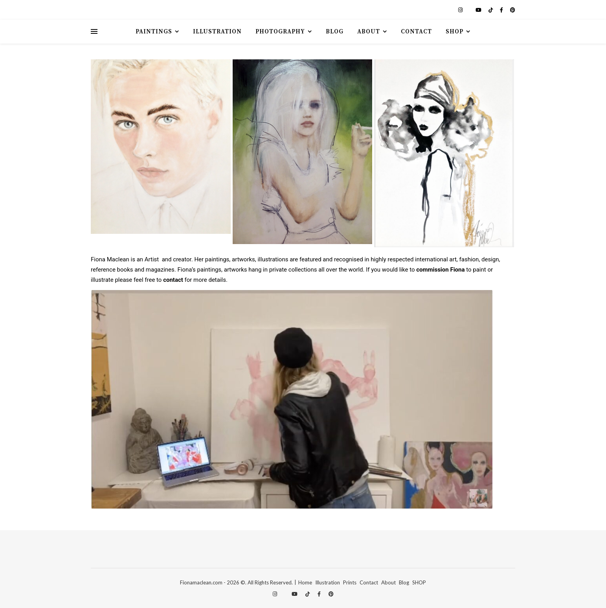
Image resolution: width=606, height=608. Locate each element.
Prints (349, 582)
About (368, 31)
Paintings (154, 31)
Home (305, 582)
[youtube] (479, 10)
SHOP (419, 582)
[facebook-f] (502, 10)
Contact (416, 31)
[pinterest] (512, 10)
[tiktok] (491, 10)
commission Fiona (440, 269)
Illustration (217, 31)
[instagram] (461, 10)
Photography (280, 31)
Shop (454, 31)
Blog (334, 31)
